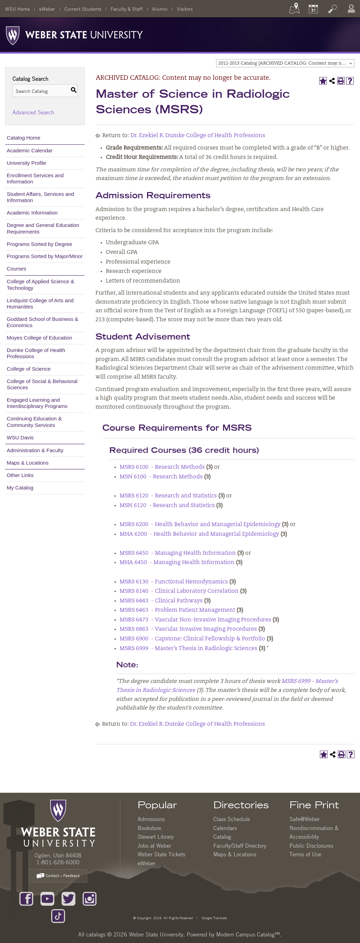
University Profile (26, 163)
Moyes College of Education (39, 338)
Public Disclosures (311, 845)
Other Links (20, 475)
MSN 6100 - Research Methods (161, 477)
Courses (17, 269)
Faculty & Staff (127, 9)
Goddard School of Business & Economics (43, 322)
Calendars (225, 828)
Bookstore (149, 828)
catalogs (95, 934)
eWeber (47, 9)
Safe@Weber (304, 819)
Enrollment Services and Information (35, 178)
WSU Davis (20, 437)
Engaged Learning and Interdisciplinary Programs (37, 403)
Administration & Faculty (35, 450)
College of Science (29, 369)
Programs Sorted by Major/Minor (45, 256)
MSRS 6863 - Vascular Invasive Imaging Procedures (188, 629)
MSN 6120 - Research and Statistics (167, 505)
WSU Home (17, 9)
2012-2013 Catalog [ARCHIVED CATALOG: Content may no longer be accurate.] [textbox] (286, 63)
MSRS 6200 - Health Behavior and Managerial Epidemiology (200, 524)
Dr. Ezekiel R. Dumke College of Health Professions (197, 136)
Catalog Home (23, 138)
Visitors (185, 9)
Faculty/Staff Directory (239, 845)
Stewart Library (156, 836)
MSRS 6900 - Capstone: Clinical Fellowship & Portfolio (192, 639)
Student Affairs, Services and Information (40, 197)
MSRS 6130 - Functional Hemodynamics (174, 582)
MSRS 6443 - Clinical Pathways (161, 601)
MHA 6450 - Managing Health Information (177, 562)
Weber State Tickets (161, 854)
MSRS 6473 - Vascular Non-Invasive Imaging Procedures (195, 620)
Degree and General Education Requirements (43, 228)
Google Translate (214, 917)
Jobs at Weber (154, 845)
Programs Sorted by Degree (39, 244)
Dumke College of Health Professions (36, 353)
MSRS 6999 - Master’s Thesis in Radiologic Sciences (188, 648)
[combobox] (285, 63)
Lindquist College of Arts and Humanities (40, 303)
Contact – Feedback (58, 876)
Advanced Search (33, 112)
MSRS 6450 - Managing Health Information (178, 553)
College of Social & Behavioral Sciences (42, 384)
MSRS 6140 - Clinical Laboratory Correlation (179, 591)
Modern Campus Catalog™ (248, 934)
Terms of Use (305, 854)
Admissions (151, 819)
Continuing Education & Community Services (34, 422)
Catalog (222, 836)
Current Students (82, 9)
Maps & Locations (28, 463)
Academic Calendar (30, 150)
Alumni (160, 9)
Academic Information (32, 213)
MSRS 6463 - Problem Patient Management (177, 610)
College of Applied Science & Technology (40, 284)
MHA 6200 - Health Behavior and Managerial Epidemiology (199, 534)
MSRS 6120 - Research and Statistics (168, 496)
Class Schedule (231, 819)
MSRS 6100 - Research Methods (162, 467)
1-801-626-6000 (58, 862)
